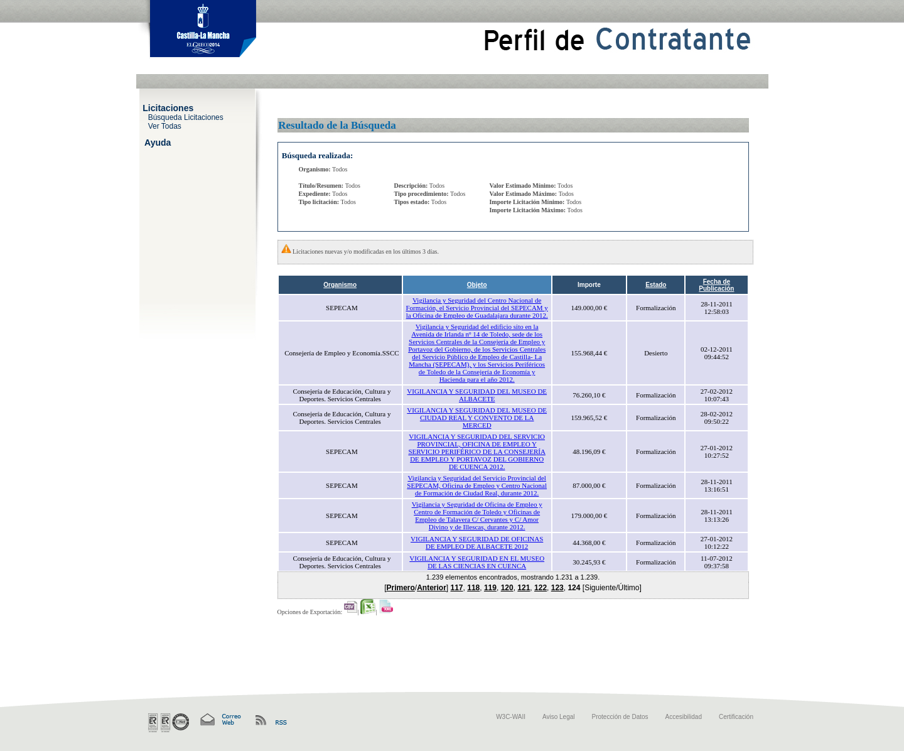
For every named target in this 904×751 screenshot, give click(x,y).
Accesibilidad (683, 716)
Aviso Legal (558, 716)
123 (557, 587)
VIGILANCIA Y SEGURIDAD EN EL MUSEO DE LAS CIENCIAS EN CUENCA (476, 562)
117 (457, 587)
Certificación (736, 716)
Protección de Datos (620, 716)
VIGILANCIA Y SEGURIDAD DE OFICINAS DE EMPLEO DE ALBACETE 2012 (477, 542)
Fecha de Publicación (716, 285)
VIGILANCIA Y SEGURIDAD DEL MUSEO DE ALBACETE (477, 395)
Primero (400, 587)
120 (507, 587)
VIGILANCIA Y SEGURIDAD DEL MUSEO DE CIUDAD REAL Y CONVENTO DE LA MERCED (477, 417)
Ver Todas (164, 125)
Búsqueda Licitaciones (185, 116)
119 (490, 587)
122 (540, 587)
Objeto (477, 284)
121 (523, 587)
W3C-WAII (510, 716)
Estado (655, 284)
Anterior (431, 587)
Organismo (340, 284)
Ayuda (157, 142)
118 (473, 587)
